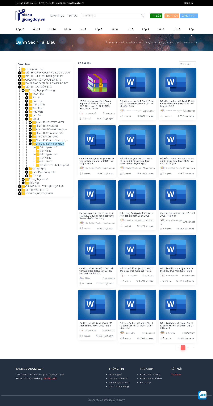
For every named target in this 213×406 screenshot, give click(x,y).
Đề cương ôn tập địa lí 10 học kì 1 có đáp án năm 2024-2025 (136, 214)
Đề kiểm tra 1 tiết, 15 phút (52, 165)
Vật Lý (34, 97)
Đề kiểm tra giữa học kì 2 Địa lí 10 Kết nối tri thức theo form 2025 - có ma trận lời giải (136, 161)
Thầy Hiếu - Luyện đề (171, 221)
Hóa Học (35, 101)
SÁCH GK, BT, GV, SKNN (37, 193)
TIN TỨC (72, 15)
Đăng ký (188, 3)
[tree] (45, 131)
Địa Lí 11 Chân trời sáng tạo (49, 129)
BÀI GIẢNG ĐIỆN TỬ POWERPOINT (44, 83)
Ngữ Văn (36, 112)
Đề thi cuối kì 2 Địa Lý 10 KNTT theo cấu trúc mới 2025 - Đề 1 (96, 324)
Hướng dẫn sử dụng (150, 374)
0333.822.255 (31, 3)
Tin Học (35, 176)
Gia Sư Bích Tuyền (131, 111)
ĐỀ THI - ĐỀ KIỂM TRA (131, 42)
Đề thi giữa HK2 (47, 154)
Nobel (84, 278)
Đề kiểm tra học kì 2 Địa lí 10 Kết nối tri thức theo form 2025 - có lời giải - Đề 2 (177, 104)
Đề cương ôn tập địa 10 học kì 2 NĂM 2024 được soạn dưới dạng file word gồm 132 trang (96, 216)
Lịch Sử (35, 115)
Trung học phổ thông (154, 42)
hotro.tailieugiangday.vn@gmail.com (65, 3)
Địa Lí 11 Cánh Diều (45, 126)
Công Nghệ (37, 168)
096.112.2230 (50, 378)
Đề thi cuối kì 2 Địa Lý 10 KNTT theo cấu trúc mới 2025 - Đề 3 (136, 269)
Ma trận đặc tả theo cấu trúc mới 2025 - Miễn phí (177, 214)
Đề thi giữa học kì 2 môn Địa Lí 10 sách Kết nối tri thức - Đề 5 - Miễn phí (136, 326)
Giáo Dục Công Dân (42, 172)
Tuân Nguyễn (88, 113)
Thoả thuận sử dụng (119, 382)
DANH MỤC (57, 15)
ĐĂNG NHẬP (189, 15)
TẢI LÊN (156, 15)
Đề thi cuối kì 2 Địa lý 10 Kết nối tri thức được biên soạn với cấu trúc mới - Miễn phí (96, 271)
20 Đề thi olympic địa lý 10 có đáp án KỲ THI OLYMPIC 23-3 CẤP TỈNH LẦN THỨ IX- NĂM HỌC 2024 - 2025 (95, 105)
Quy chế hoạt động (119, 386)
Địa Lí (170, 42)
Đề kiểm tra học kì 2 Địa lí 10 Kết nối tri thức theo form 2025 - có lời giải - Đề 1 (96, 161)
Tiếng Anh (37, 104)
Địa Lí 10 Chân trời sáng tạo (50, 140)
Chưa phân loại (32, 69)
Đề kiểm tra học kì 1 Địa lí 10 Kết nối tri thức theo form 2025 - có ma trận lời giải (177, 161)
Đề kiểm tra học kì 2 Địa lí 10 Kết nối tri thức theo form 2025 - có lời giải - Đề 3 (137, 104)
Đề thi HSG (44, 161)
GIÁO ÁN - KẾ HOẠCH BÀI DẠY (41, 80)
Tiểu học (32, 183)
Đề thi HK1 (44, 151)
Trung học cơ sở (36, 179)
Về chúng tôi (115, 374)
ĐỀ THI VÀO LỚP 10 (34, 190)
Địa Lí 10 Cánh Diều (45, 136)
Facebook (176, 374)
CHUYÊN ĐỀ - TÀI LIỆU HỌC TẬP (42, 186)
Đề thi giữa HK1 (46, 147)
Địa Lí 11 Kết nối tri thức (47, 133)
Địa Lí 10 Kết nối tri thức (186, 42)
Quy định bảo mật (118, 378)
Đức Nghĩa (127, 333)
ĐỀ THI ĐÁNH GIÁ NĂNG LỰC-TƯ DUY (45, 73)
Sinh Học (36, 108)
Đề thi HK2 (44, 158)
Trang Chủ (111, 42)
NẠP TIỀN (172, 15)
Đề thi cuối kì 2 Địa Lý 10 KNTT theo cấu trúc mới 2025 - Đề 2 (176, 269)
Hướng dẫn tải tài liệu (151, 378)
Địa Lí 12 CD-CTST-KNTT (48, 122)
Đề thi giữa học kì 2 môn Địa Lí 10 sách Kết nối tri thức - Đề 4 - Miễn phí (176, 326)
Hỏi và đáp (145, 382)
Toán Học (36, 94)
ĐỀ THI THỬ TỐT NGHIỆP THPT (42, 76)
